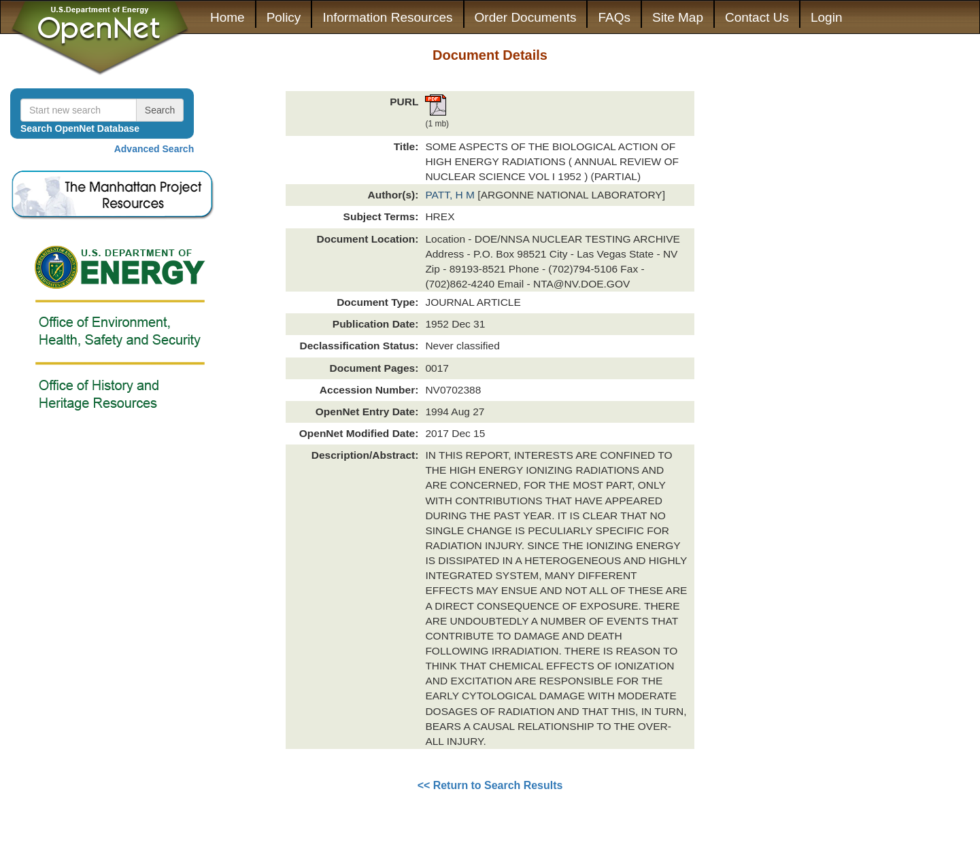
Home (227, 17)
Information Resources (387, 17)
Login (827, 17)
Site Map (677, 17)
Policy (284, 17)
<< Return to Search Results (490, 785)
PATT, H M (451, 194)
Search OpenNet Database (79, 128)
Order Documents (526, 17)
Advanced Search (154, 148)
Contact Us (757, 17)
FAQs (614, 17)
